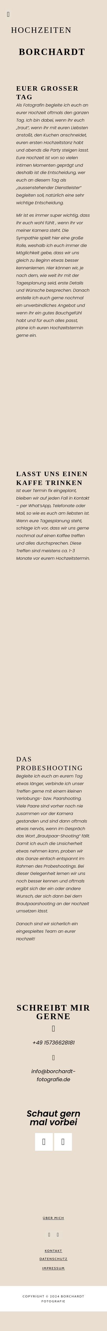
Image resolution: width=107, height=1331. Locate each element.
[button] (8, 14)
